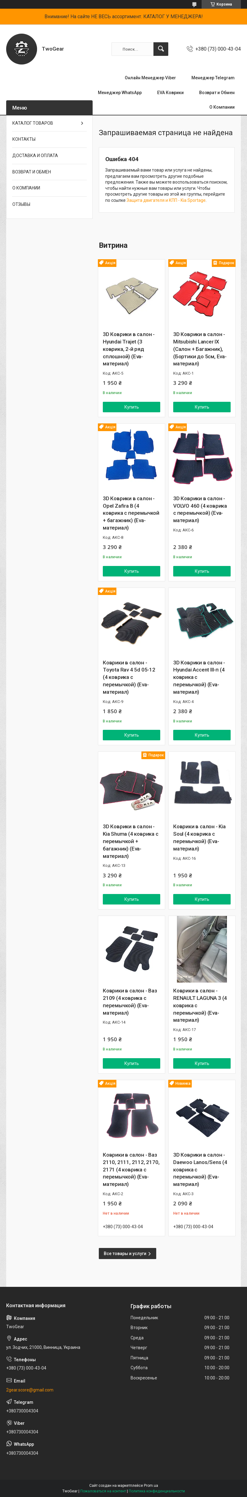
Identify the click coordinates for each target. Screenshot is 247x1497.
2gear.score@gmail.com (29, 1389)
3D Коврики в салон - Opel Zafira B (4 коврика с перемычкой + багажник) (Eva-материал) (131, 513)
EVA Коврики (170, 92)
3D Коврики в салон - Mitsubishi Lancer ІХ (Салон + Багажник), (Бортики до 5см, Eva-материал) (200, 349)
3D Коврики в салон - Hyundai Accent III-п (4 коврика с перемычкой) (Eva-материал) (199, 677)
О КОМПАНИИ (26, 187)
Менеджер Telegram (213, 77)
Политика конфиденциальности (157, 1491)
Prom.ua (151, 1485)
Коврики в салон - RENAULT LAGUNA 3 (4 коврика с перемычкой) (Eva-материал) (200, 1005)
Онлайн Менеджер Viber (150, 77)
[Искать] (160, 49)
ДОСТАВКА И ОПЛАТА (35, 155)
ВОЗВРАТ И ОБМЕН (31, 171)
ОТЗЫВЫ (21, 204)
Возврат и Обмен (217, 92)
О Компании (222, 107)
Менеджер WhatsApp (120, 92)
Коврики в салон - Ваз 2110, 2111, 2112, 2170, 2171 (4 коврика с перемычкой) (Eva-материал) (131, 1169)
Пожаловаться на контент (103, 1491)
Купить (131, 407)
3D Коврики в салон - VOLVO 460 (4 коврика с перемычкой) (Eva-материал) (200, 509)
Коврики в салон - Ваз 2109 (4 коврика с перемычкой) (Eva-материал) (130, 1002)
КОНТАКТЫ (24, 139)
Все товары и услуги (125, 1253)
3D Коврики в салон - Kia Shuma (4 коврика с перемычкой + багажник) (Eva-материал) (130, 841)
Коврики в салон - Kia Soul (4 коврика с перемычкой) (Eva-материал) (199, 837)
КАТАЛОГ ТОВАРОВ (32, 123)
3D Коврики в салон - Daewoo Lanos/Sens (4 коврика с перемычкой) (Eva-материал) (200, 1169)
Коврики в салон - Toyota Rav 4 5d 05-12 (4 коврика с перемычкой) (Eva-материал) (129, 677)
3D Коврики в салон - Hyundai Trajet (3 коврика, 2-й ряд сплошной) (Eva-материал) (129, 349)
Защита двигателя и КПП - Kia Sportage (166, 200)
